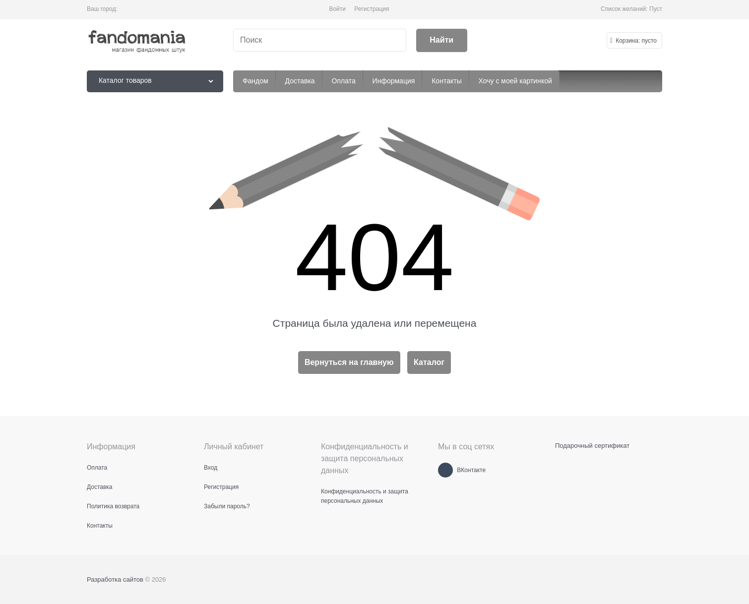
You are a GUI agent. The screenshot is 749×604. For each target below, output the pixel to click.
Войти (337, 8)
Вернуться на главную (349, 362)
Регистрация (371, 8)
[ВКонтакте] (445, 470)
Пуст (655, 8)
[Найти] (441, 40)
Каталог (429, 362)
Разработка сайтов (115, 579)
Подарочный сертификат (592, 445)
